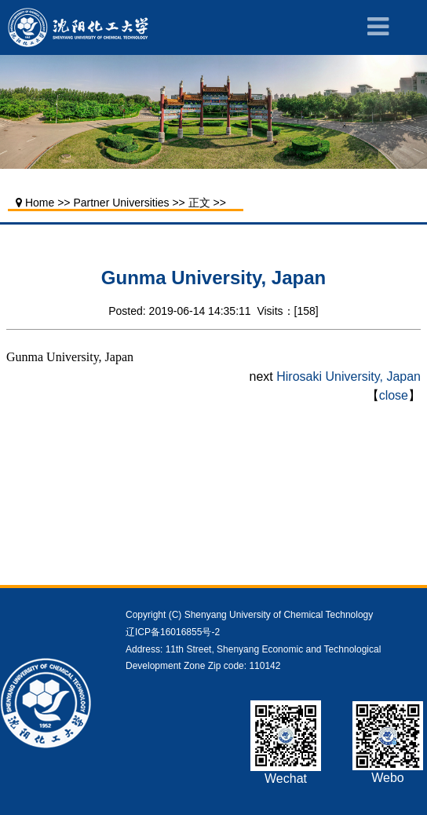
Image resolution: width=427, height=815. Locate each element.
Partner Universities (121, 202)
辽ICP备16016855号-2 (173, 632)
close (393, 395)
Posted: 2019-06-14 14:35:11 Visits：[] (213, 311)
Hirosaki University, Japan (348, 376)
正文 (199, 202)
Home (39, 202)
